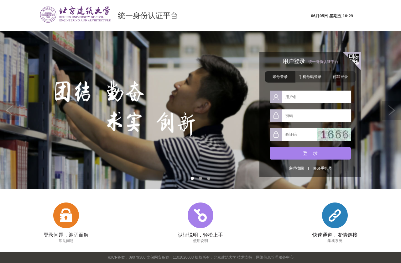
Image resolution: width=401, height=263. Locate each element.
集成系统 (334, 241)
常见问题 (66, 241)
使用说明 (200, 241)
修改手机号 (322, 168)
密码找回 (296, 168)
